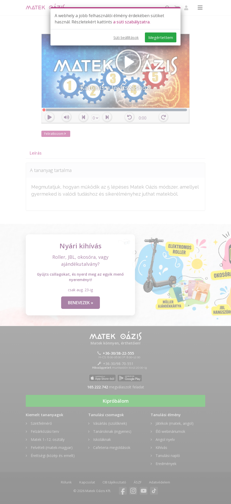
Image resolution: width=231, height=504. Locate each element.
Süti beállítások (126, 37)
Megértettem (160, 37)
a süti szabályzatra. (131, 22)
